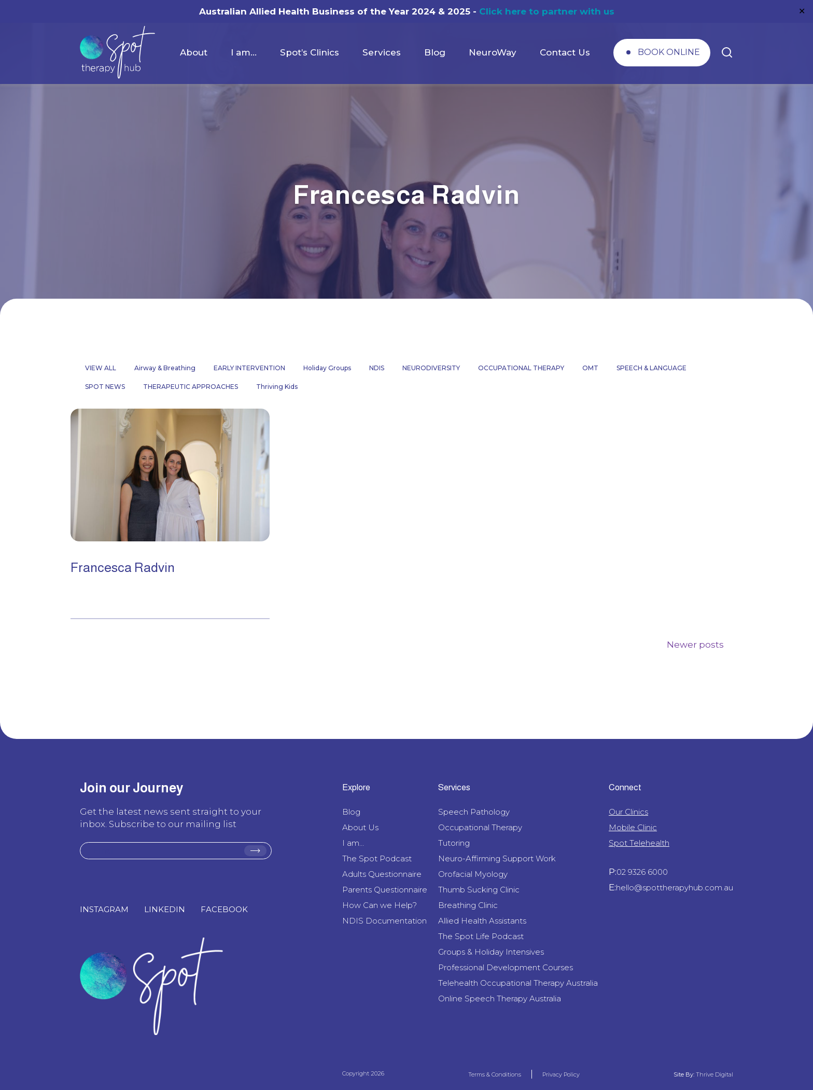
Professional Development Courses (505, 967)
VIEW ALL (100, 368)
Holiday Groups (327, 368)
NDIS (376, 368)
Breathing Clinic (468, 905)
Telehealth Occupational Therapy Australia (518, 983)
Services (381, 52)
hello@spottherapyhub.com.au (674, 887)
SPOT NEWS (105, 386)
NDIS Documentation (384, 921)
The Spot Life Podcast (481, 936)
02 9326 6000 (642, 872)
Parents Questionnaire (384, 890)
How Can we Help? (379, 905)
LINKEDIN (164, 909)
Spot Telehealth (639, 843)
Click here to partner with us (546, 11)
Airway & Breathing (164, 368)
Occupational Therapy (480, 827)
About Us (360, 827)
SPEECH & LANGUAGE (651, 368)
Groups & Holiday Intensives (491, 952)
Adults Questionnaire (382, 874)
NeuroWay (492, 52)
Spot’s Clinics (309, 52)
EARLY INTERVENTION (249, 368)
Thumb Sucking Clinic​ (479, 890)
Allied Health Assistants (482, 921)
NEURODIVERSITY (431, 368)
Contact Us (565, 52)
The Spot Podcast (377, 858)
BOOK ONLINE (669, 52)
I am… (244, 52)
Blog (434, 52)
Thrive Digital (713, 1074)
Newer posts (695, 644)
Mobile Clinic (633, 827)
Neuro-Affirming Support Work (497, 858)
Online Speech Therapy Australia (499, 998)
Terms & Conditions (494, 1074)
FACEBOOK (224, 909)
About (193, 52)
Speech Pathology (474, 812)
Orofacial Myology (473, 874)
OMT (590, 368)
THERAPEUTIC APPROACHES (190, 386)
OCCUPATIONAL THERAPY (521, 368)
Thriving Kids (277, 386)
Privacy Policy (561, 1074)
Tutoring (454, 843)
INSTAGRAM (104, 909)
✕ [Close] (801, 11)
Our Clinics (628, 812)
